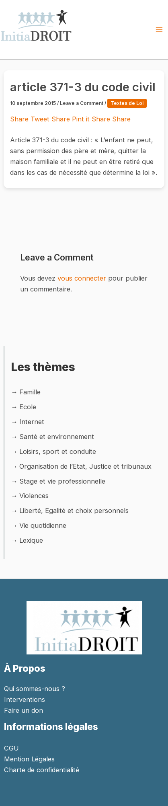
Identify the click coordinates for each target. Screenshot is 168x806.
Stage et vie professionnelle (62, 481)
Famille (30, 392)
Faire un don (23, 710)
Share (20, 119)
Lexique (31, 540)
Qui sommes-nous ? (34, 689)
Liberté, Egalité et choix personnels (74, 511)
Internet (31, 422)
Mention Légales (29, 759)
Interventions (24, 699)
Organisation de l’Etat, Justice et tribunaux (85, 466)
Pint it (82, 119)
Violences (34, 496)
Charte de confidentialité (41, 770)
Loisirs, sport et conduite (57, 451)
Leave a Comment (81, 103)
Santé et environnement (56, 437)
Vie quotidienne (42, 525)
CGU (11, 748)
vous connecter (81, 278)
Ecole (27, 407)
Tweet (41, 119)
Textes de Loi (127, 103)
